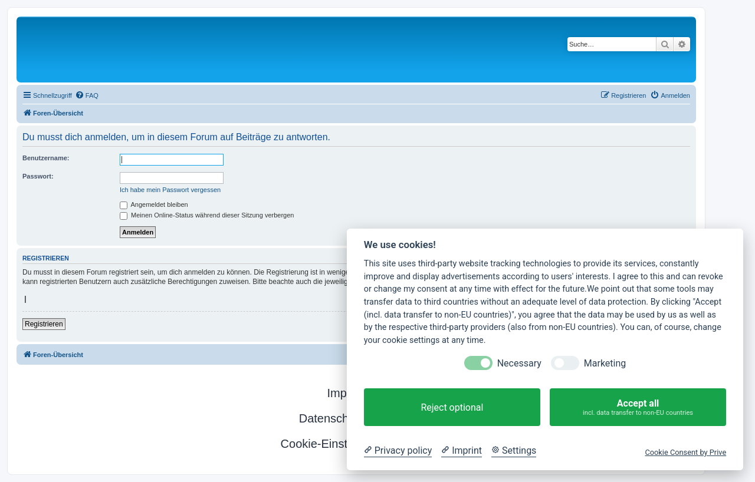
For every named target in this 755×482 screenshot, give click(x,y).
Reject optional (452, 407)
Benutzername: (45, 157)
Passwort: (38, 176)
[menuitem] (87, 95)
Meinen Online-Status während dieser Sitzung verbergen (207, 215)
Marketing (605, 363)
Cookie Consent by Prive (685, 452)
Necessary (519, 363)
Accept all (638, 407)
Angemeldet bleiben (154, 204)
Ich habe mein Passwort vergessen (170, 189)
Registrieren (44, 324)
